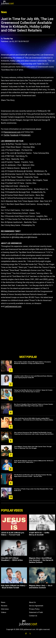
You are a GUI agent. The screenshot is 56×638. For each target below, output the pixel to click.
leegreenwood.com (12, 132)
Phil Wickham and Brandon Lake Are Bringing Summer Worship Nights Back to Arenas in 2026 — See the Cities (33, 475)
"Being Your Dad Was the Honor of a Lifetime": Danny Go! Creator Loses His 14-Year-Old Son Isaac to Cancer (33, 390)
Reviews (4, 606)
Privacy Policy (34, 609)
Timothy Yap (8, 39)
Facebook (14, 135)
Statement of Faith (36, 612)
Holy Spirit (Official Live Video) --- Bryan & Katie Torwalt (14, 587)
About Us (32, 602)
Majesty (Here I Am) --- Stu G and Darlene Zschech (40, 587)
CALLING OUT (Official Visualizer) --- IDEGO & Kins (12, 559)
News (3, 602)
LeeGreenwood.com (13, 306)
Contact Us (33, 616)
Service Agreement (36, 606)
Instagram (26, 135)
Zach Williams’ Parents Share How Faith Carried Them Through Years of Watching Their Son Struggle (33, 447)
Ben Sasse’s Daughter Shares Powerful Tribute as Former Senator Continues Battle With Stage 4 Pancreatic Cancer (33, 405)
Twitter (6, 135)
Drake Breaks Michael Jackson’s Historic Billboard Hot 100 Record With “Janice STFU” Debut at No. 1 (33, 461)
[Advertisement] (28, 344)
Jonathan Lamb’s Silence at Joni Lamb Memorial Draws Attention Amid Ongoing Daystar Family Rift (33, 376)
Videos (3, 612)
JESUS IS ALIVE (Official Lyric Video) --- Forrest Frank (12, 534)
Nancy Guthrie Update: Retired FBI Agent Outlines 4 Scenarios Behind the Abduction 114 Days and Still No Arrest (32, 362)
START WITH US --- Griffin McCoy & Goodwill (39, 534)
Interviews (5, 609)
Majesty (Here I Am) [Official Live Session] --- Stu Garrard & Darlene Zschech (41, 560)
